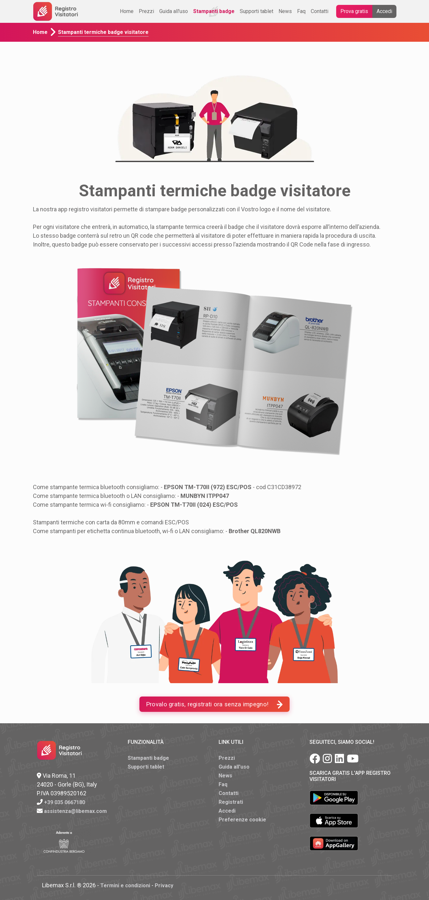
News (285, 11)
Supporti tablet (256, 11)
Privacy (164, 885)
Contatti (319, 11)
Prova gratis (354, 11)
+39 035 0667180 (64, 802)
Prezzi (146, 11)
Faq (301, 11)
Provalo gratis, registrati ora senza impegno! (214, 704)
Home (127, 11)
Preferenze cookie (242, 820)
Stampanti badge (214, 11)
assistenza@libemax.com (75, 811)
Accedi (384, 11)
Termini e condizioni (125, 885)
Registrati (231, 802)
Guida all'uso (173, 11)
